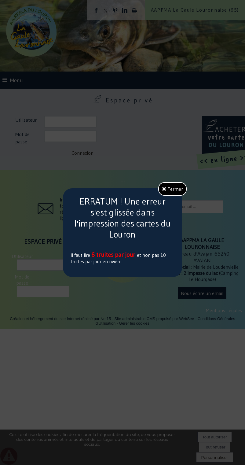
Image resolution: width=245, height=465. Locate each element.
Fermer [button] (172, 189)
